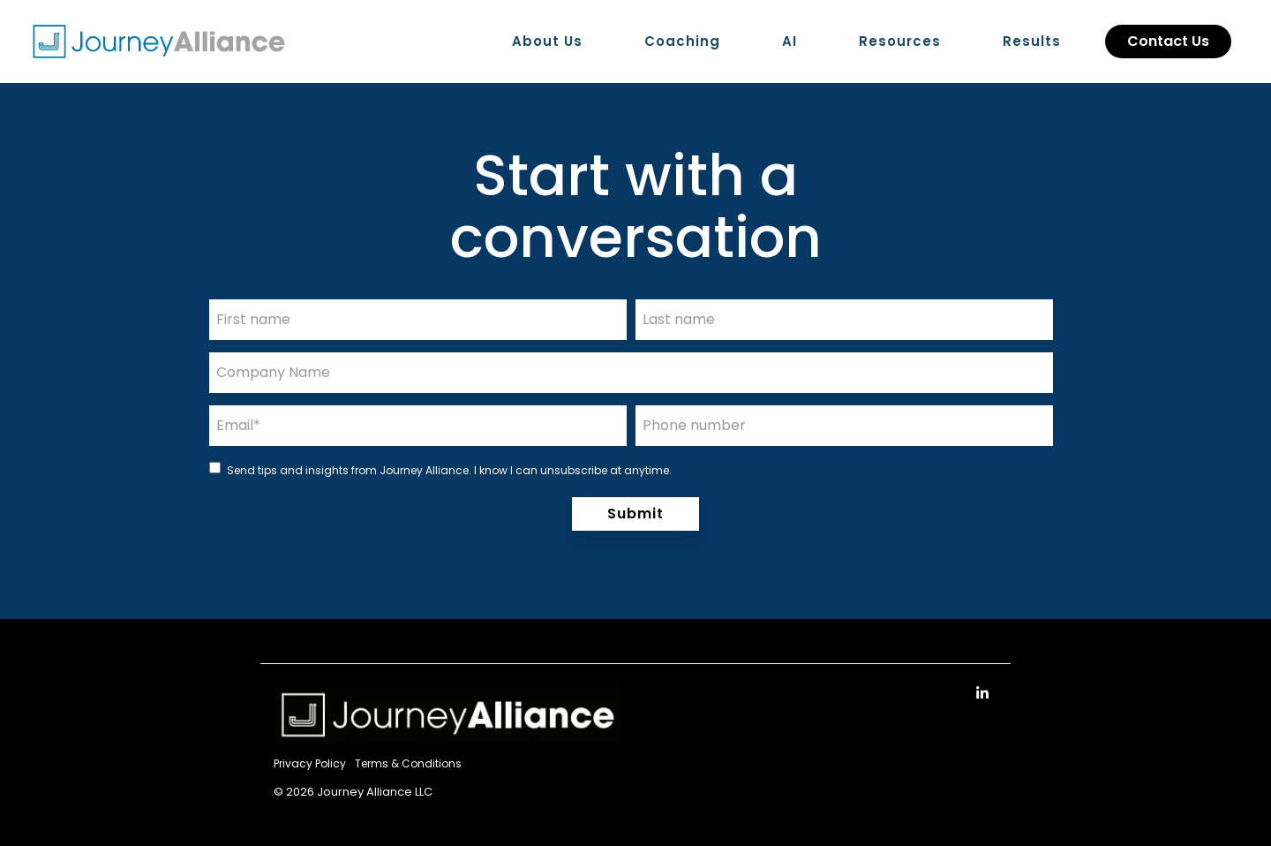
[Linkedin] (982, 692)
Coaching (682, 41)
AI (789, 41)
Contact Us (1168, 41)
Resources (900, 41)
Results (1032, 41)
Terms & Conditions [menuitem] (408, 763)
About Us (547, 41)
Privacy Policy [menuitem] (310, 763)
